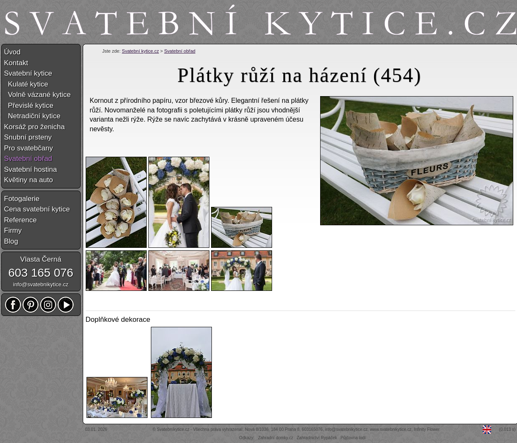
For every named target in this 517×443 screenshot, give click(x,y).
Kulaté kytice (26, 84)
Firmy (13, 230)
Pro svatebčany (28, 148)
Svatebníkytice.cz (173, 429)
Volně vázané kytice (37, 95)
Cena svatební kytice (37, 209)
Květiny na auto (28, 180)
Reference (20, 220)
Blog (11, 241)
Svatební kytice (28, 73)
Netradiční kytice (32, 116)
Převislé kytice (28, 105)
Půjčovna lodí (353, 437)
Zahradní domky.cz (275, 437)
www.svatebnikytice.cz (390, 429)
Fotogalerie (22, 199)
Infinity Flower (427, 429)
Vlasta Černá (40, 259)
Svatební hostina (30, 169)
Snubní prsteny (28, 137)
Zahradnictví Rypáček (317, 437)
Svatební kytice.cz (140, 50)
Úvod (12, 52)
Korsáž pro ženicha (34, 127)
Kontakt (16, 63)
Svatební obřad (180, 50)
